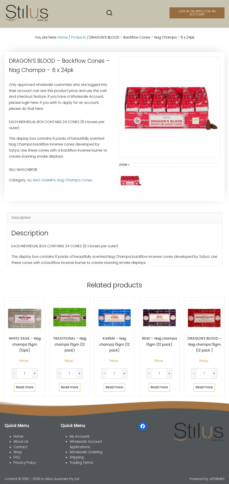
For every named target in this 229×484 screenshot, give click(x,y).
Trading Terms (81, 462)
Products (78, 37)
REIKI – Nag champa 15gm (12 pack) (159, 341)
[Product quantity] (24, 373)
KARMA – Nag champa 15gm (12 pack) (114, 344)
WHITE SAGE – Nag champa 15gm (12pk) (25, 344)
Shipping (77, 457)
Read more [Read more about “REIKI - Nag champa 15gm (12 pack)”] (159, 387)
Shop (17, 452)
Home (63, 37)
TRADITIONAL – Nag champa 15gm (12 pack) (69, 344)
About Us (20, 441)
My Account (79, 436)
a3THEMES (217, 479)
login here (30, 102)
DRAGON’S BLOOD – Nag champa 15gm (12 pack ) (204, 344)
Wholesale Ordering (86, 452)
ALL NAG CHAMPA (41, 180)
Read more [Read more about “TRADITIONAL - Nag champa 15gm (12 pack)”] (69, 387)
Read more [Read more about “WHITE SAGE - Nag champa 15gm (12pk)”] (24, 387)
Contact (20, 447)
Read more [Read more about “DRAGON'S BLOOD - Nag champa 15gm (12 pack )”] (204, 387)
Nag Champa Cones (74, 180)
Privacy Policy (24, 462)
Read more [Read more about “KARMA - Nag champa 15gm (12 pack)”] (114, 387)
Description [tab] (21, 217)
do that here (32, 108)
